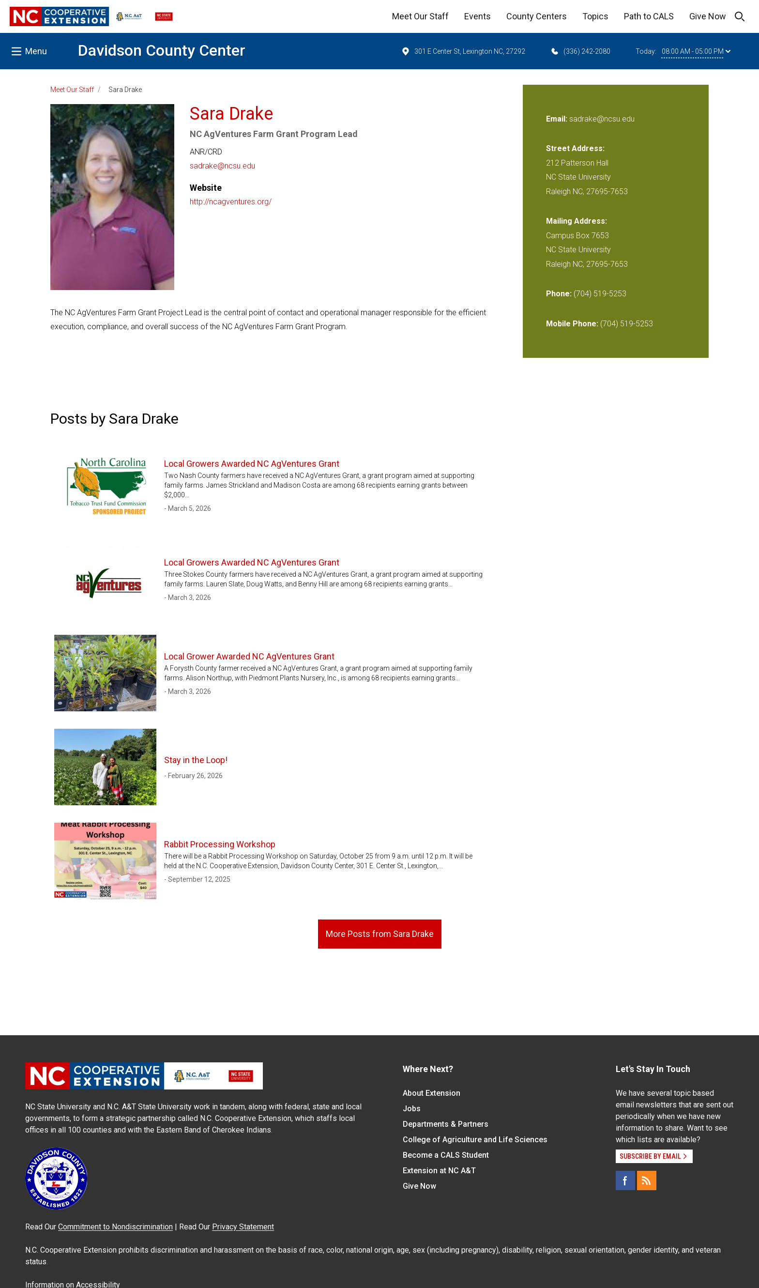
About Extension (431, 1093)
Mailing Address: (576, 221)
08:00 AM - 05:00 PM (696, 51)
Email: (557, 118)
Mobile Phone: (572, 323)
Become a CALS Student (446, 1155)
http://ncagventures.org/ (231, 201)
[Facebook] (625, 1180)
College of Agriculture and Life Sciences (475, 1139)
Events (477, 16)
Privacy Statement (243, 1226)
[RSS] (646, 1180)
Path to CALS (649, 16)
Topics (595, 16)
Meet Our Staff (420, 16)
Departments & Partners (445, 1124)
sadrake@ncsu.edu (222, 165)
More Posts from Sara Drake (380, 934)
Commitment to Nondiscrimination (115, 1226)
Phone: (559, 293)
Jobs (412, 1108)
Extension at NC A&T (439, 1170)
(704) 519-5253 (600, 293)
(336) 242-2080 (580, 51)
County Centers (536, 16)
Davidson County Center (161, 50)
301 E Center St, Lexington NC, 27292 (463, 51)
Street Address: (575, 148)
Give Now (707, 16)
